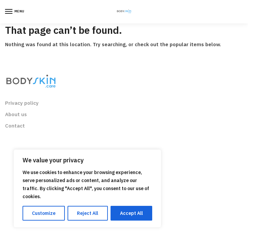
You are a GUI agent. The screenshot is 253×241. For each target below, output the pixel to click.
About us (16, 114)
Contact (15, 126)
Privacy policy (22, 103)
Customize (43, 213)
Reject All (87, 213)
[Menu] (15, 12)
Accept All (131, 213)
